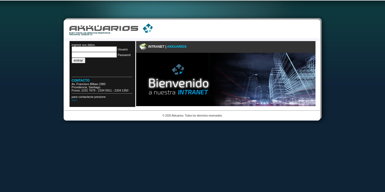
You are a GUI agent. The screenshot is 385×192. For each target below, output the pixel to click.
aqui (74, 100)
